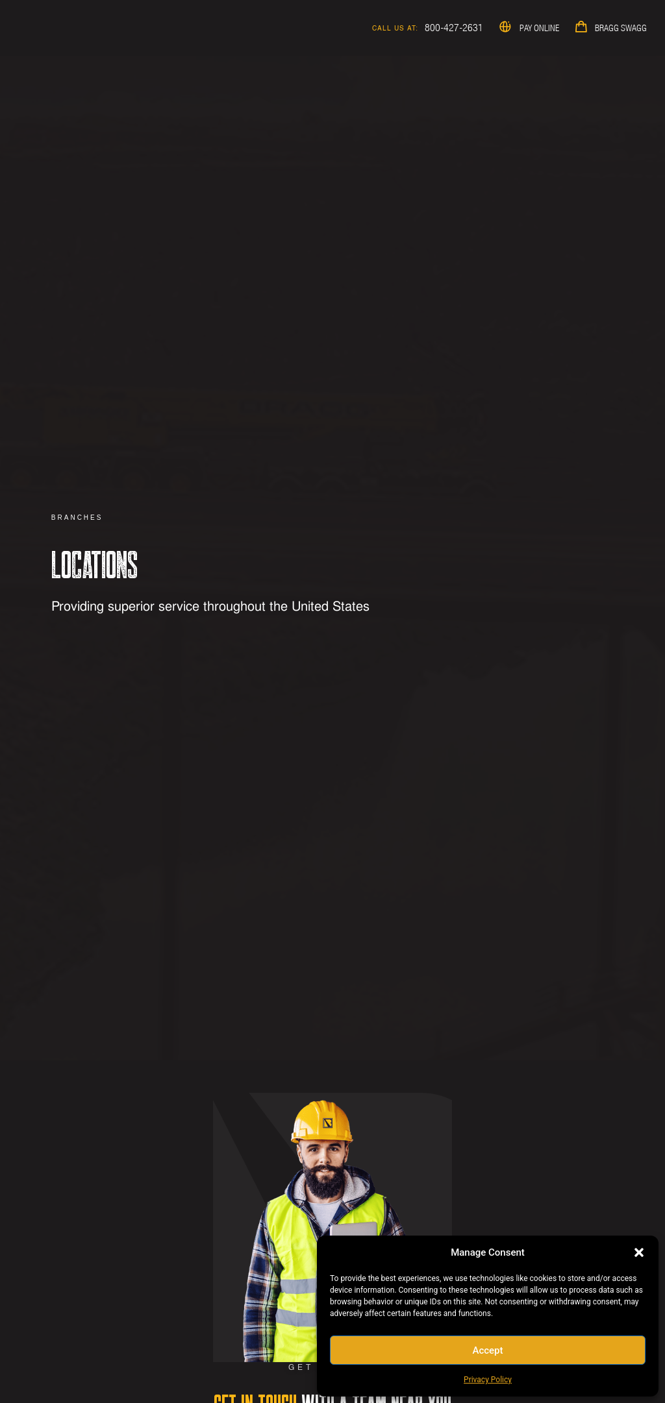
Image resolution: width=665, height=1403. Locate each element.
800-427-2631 (454, 27)
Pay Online (539, 28)
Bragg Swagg (621, 28)
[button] (639, 1252)
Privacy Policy (488, 1379)
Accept (487, 1350)
